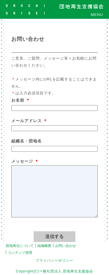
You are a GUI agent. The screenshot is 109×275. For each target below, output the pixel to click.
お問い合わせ (65, 246)
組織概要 (44, 246)
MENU (97, 14)
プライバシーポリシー (54, 260)
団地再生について (20, 246)
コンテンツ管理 (20, 253)
